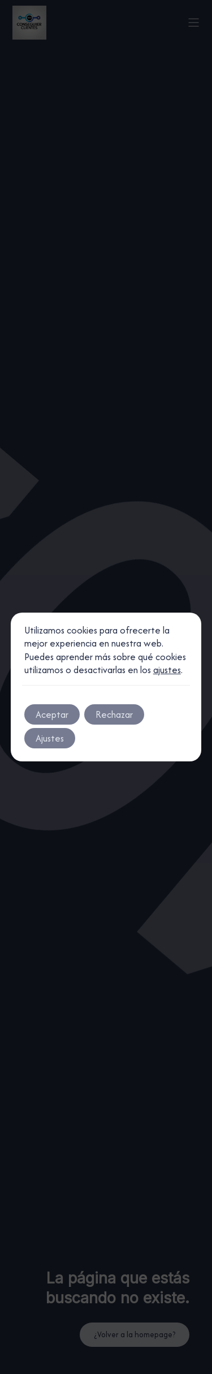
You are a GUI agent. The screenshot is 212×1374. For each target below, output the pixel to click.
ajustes (167, 670)
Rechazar (114, 714)
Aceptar (52, 714)
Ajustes (50, 738)
